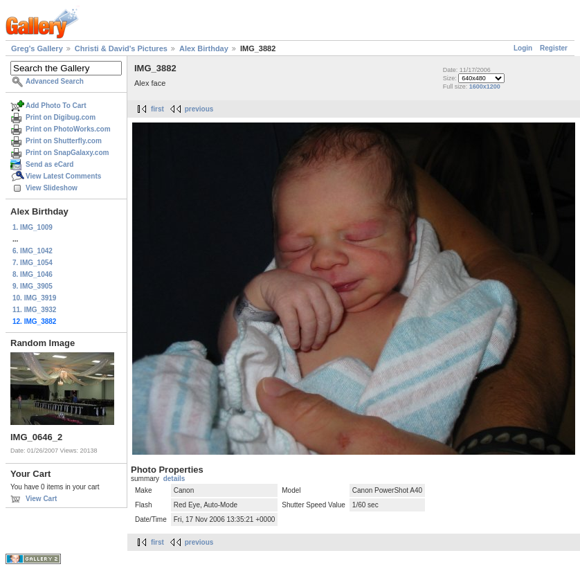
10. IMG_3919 (34, 298)
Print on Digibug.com (61, 117)
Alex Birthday (203, 48)
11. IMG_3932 (34, 310)
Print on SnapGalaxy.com (67, 152)
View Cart (41, 498)
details (174, 478)
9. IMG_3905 (32, 286)
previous (199, 109)
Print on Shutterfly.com (64, 141)
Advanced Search (55, 81)
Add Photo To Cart (56, 105)
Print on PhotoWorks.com (68, 129)
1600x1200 (484, 86)
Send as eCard (49, 164)
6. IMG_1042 (32, 251)
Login (523, 48)
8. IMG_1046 (32, 274)
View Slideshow (52, 188)
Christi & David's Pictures (121, 48)
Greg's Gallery (37, 48)
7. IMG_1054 (32, 262)
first (157, 109)
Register (554, 48)
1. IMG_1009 (32, 227)
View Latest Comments (63, 176)
